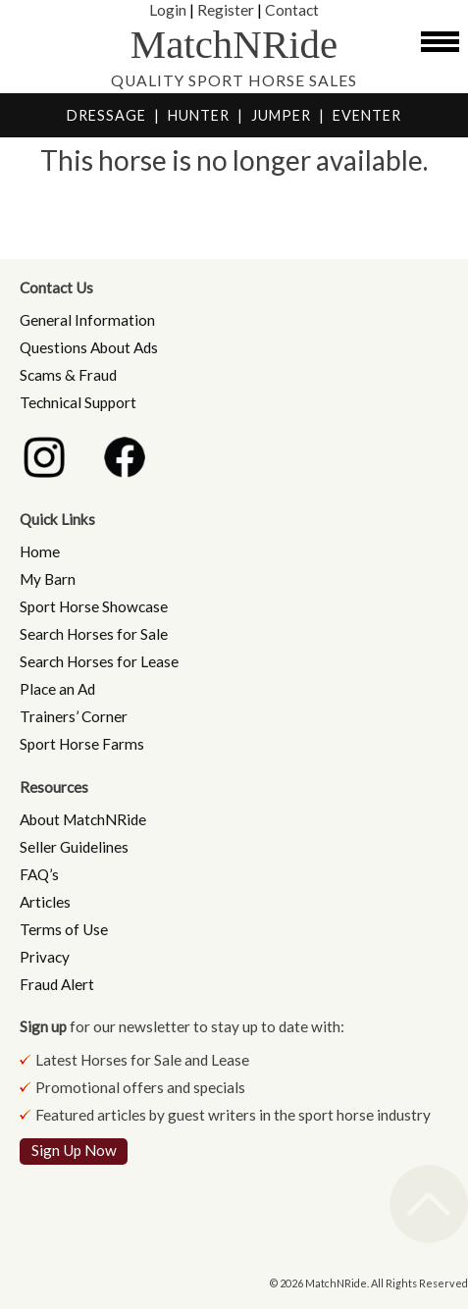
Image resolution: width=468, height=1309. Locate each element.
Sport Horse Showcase (94, 606)
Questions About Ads (89, 347)
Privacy (45, 957)
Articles (45, 902)
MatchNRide (234, 45)
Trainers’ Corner (74, 716)
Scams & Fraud (68, 375)
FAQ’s (39, 874)
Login (167, 9)
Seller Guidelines (74, 847)
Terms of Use (64, 929)
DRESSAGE (106, 115)
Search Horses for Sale (94, 634)
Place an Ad (57, 689)
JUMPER (281, 115)
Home (40, 551)
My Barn (48, 579)
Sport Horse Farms (82, 744)
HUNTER (199, 115)
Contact (292, 9)
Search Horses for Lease (99, 661)
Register (225, 9)
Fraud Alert (57, 984)
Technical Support (78, 402)
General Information (87, 320)
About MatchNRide (83, 819)
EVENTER (367, 115)
